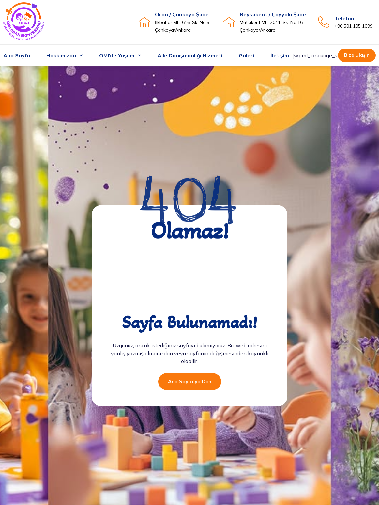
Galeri (246, 55)
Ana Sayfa (16, 55)
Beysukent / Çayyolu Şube (273, 14)
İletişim (279, 55)
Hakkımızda (64, 56)
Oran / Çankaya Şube (182, 14)
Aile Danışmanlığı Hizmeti (190, 55)
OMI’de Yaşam (120, 56)
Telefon (344, 18)
